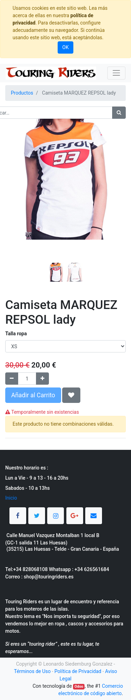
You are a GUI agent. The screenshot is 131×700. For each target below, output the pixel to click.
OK (65, 47)
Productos (22, 93)
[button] (14, 189)
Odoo (78, 686)
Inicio (11, 498)
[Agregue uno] (42, 378)
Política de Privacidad (77, 671)
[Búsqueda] (119, 113)
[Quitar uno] (11, 378)
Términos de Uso (32, 671)
